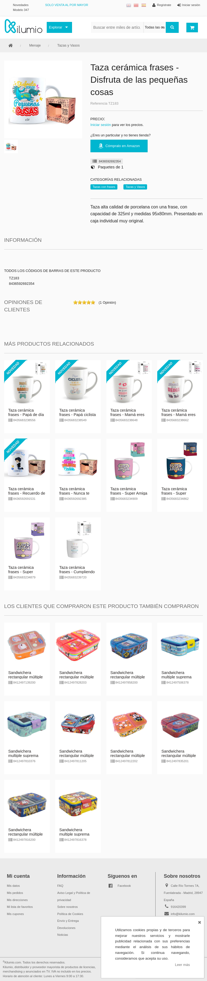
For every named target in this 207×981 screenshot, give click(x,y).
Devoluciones (66, 928)
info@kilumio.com (183, 914)
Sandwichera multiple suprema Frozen (23, 755)
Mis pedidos (15, 892)
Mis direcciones (17, 900)
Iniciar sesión (100, 125)
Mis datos (13, 885)
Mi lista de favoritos (20, 906)
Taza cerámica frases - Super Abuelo (174, 493)
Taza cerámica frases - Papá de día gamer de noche (26, 414)
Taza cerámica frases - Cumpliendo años (77, 571)
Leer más (182, 965)
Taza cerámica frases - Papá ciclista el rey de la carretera (77, 414)
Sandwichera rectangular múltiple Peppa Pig (25, 677)
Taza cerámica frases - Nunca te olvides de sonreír (75, 493)
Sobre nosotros (67, 906)
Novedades (21, 5)
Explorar (55, 27)
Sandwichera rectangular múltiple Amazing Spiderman (179, 755)
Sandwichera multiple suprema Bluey (176, 677)
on (75, 302)
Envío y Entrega (68, 920)
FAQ (60, 885)
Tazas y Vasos (68, 45)
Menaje (35, 45)
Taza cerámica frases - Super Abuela (21, 571)
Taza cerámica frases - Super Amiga (129, 491)
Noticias (62, 934)
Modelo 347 (21, 10)
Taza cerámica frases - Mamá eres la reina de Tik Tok (178, 414)
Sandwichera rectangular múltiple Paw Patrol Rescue (25, 834)
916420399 (178, 906)
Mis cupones (15, 914)
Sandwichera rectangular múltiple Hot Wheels (128, 677)
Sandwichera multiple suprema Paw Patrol (74, 834)
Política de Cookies (70, 914)
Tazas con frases (104, 186)
